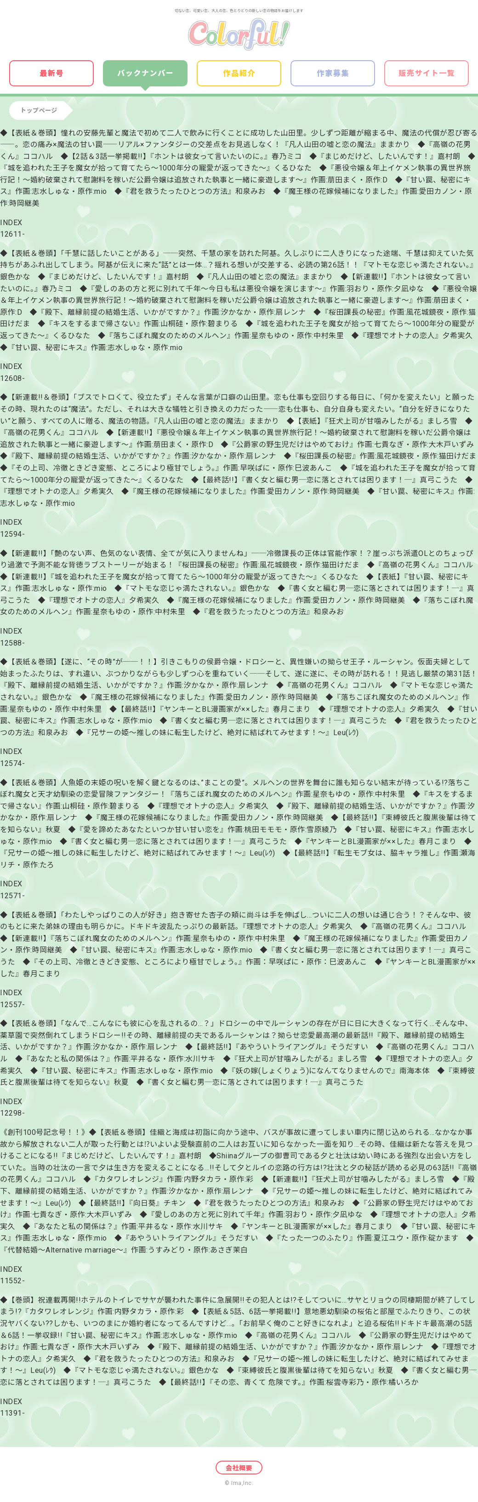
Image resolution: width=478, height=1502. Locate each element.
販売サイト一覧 (426, 73)
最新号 (52, 73)
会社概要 (239, 1468)
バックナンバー (145, 73)
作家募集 (333, 73)
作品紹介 (239, 73)
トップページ (38, 110)
